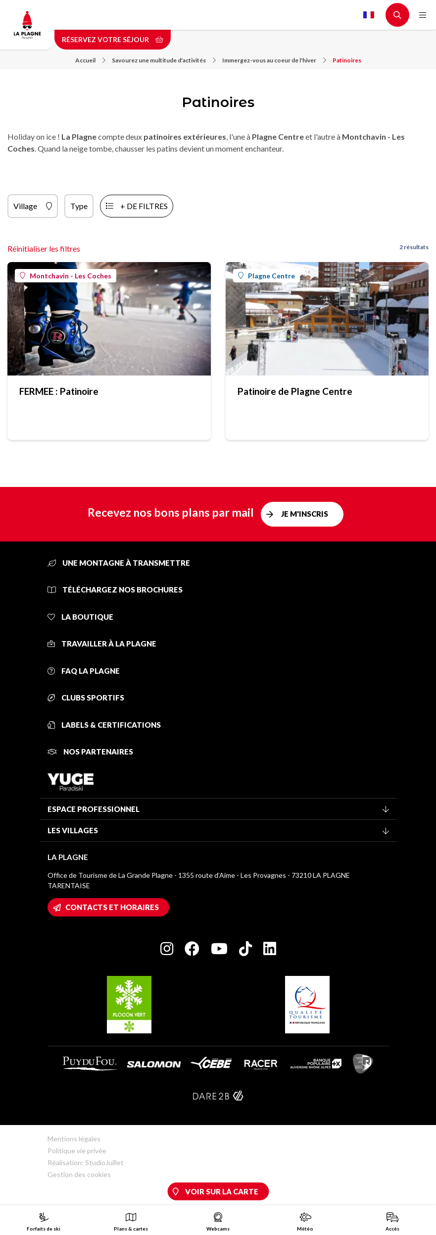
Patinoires (347, 60)
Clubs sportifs (86, 697)
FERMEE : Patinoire (58, 391)
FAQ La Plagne (84, 670)
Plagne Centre (266, 275)
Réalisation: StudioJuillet (86, 1162)
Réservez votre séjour (112, 39)
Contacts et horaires (112, 907)
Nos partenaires (90, 751)
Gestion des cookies (79, 1174)
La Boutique (80, 616)
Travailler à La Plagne (102, 643)
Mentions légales (74, 1138)
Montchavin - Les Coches (65, 275)
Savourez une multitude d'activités (164, 60)
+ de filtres (144, 206)
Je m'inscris (304, 513)
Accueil (90, 60)
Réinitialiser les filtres (43, 248)
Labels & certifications (104, 724)
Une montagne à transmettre (119, 562)
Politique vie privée (77, 1150)
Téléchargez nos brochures (115, 589)
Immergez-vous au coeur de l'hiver (274, 60)
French (368, 14)
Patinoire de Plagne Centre (295, 391)
